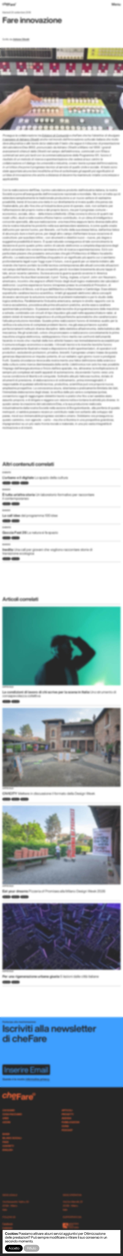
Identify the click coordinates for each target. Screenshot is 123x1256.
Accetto (13, 1248)
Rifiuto (31, 1248)
